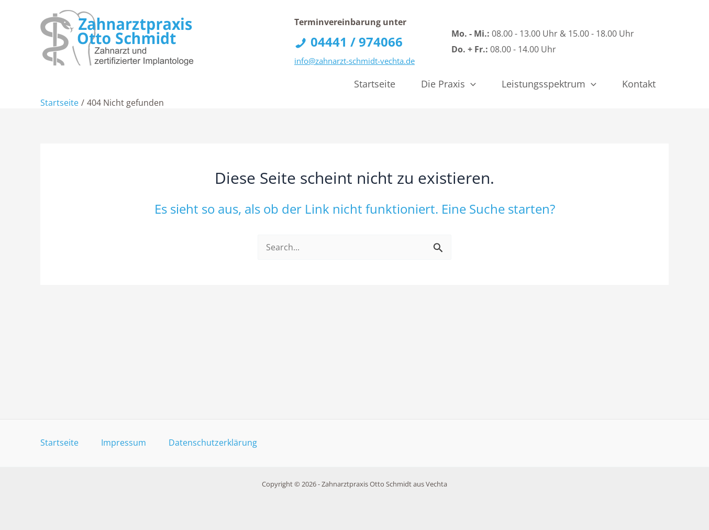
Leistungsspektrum (549, 84)
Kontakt (639, 84)
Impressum (123, 442)
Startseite (374, 84)
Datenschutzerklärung (213, 442)
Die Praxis (448, 84)
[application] (470, 84)
